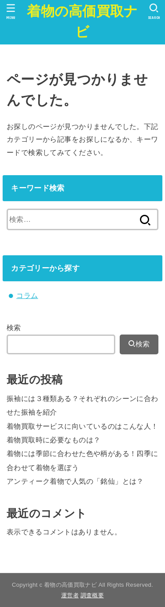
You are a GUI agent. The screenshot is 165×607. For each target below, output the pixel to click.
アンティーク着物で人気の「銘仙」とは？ (75, 481)
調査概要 (92, 595)
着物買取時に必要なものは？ (53, 440)
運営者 (70, 595)
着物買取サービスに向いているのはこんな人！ (82, 426)
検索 (14, 327)
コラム (27, 295)
